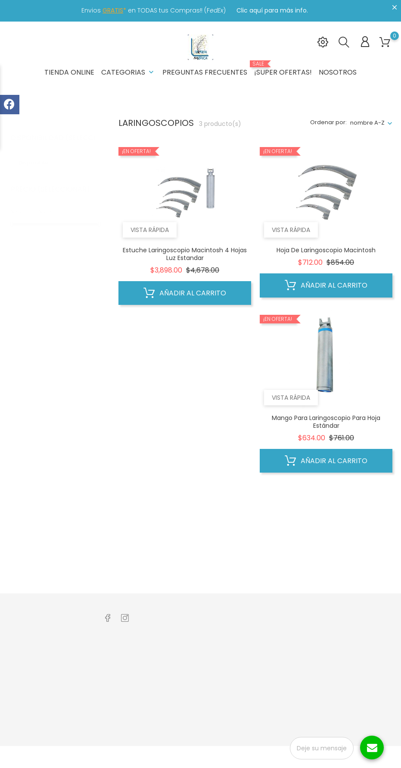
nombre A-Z (367, 123)
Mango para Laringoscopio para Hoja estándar (326, 422)
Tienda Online (69, 72)
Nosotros (338, 72)
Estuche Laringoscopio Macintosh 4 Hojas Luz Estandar (185, 254)
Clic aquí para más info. (272, 10)
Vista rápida (150, 230)
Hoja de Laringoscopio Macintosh (326, 250)
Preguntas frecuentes (204, 72)
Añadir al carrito (184, 293)
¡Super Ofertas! (283, 69)
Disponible (38, 154)
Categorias (128, 72)
